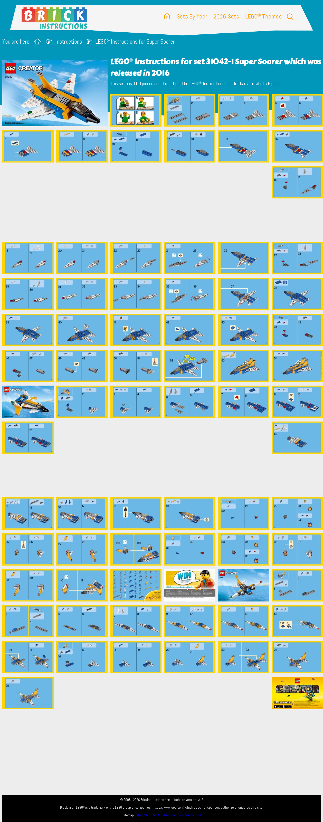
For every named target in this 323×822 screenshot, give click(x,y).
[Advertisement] (164, 202)
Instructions (68, 41)
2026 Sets (226, 16)
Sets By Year (192, 16)
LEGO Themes (263, 16)
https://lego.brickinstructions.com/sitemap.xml (168, 815)
